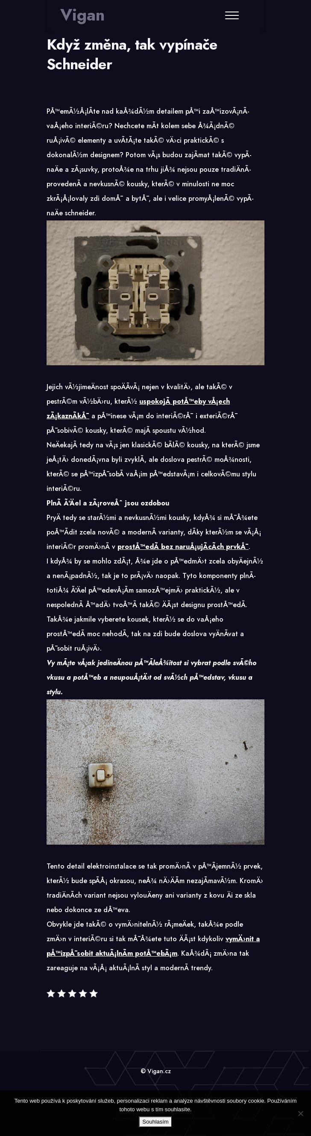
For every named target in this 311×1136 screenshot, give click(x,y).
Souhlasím (155, 1121)
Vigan (82, 15)
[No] (300, 1113)
